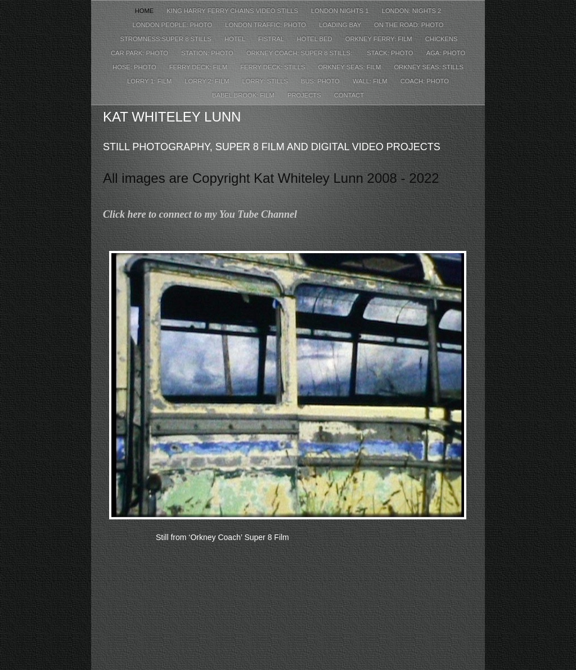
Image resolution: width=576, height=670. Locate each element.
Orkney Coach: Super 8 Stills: (301, 53)
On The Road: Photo (408, 24)
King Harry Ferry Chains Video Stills (233, 10)
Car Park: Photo (140, 53)
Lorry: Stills (266, 81)
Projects (305, 95)
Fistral (272, 38)
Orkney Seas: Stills (429, 67)
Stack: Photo (391, 53)
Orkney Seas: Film (350, 67)
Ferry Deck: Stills (273, 67)
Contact (349, 95)
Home (145, 10)
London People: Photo (173, 24)
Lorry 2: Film (207, 81)
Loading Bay (341, 24)
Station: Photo (208, 53)
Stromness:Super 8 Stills (165, 38)
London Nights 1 (341, 10)
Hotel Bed (315, 38)
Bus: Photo (321, 81)
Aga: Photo (445, 53)
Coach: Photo (424, 81)
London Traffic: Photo (266, 24)
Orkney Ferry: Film (379, 38)
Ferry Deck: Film (199, 67)
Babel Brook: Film (244, 95)
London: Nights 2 (412, 10)
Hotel (235, 38)
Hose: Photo (135, 67)
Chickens (441, 38)
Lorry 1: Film (150, 81)
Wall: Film (371, 81)
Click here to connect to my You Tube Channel (200, 214)
